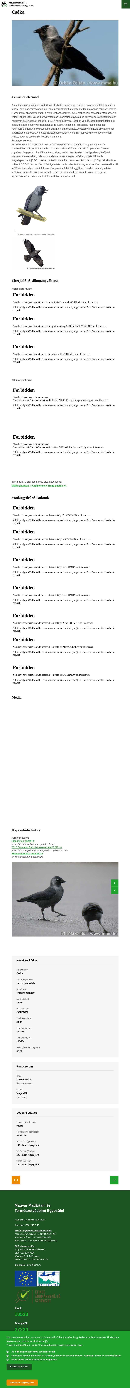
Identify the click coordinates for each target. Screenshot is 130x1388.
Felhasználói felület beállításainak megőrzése (34, 1359)
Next (114, 883)
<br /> (65, 302)
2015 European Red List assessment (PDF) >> (37, 847)
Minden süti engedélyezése (22, 1382)
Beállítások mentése (19, 1367)
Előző (114, 890)
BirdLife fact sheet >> (23, 841)
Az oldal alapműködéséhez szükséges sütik (33, 1352)
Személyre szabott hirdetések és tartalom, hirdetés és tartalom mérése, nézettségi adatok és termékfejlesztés (66, 1355)
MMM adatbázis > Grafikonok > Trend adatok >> (39, 485)
